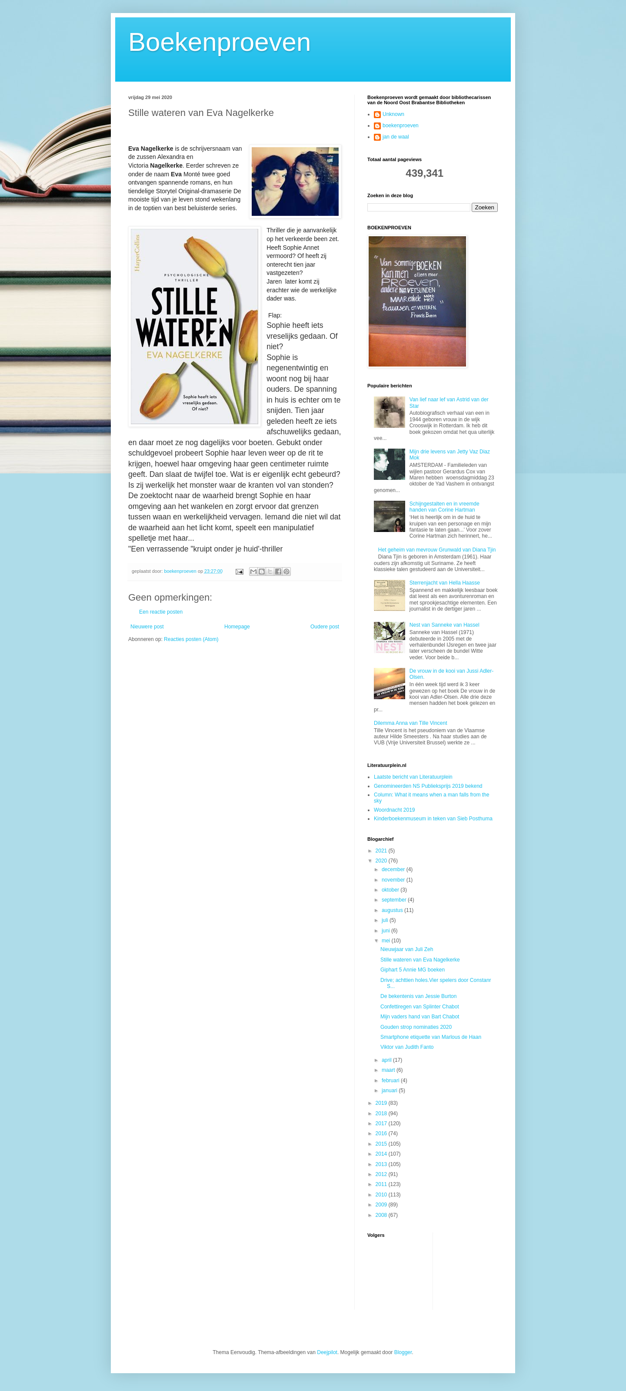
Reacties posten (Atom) (191, 639)
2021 (382, 851)
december (394, 869)
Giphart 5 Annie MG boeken (412, 970)
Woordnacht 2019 (394, 810)
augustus (393, 910)
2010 (382, 1195)
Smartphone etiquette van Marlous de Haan (430, 1037)
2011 (382, 1184)
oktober (391, 890)
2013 (382, 1164)
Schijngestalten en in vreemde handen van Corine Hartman (444, 507)
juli (386, 920)
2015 (382, 1144)
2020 (382, 861)
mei (387, 941)
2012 (382, 1174)
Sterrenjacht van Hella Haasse (445, 583)
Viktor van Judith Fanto (407, 1047)
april (387, 1060)
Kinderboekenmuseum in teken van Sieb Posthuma (433, 819)
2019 (382, 1103)
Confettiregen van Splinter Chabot (419, 1007)
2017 (382, 1123)
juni (386, 931)
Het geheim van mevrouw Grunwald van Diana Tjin (437, 550)
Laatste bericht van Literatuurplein (413, 777)
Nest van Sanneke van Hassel (444, 625)
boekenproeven (401, 125)
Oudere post (324, 627)
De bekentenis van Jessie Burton (418, 996)
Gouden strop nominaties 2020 (416, 1027)
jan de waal (396, 137)
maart (389, 1070)
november (394, 880)
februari (391, 1080)
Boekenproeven (219, 41)
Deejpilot (327, 1352)
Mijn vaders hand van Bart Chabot (419, 1017)
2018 (382, 1113)
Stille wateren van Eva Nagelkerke (420, 960)
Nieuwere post (147, 627)
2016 (382, 1133)
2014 (382, 1154)
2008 (382, 1215)
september (395, 900)
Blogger (403, 1352)
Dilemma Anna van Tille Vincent (410, 723)
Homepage (237, 627)
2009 (382, 1205)
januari (390, 1090)
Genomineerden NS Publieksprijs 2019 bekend (428, 786)
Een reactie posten (161, 612)
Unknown (393, 114)
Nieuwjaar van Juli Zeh (406, 949)
